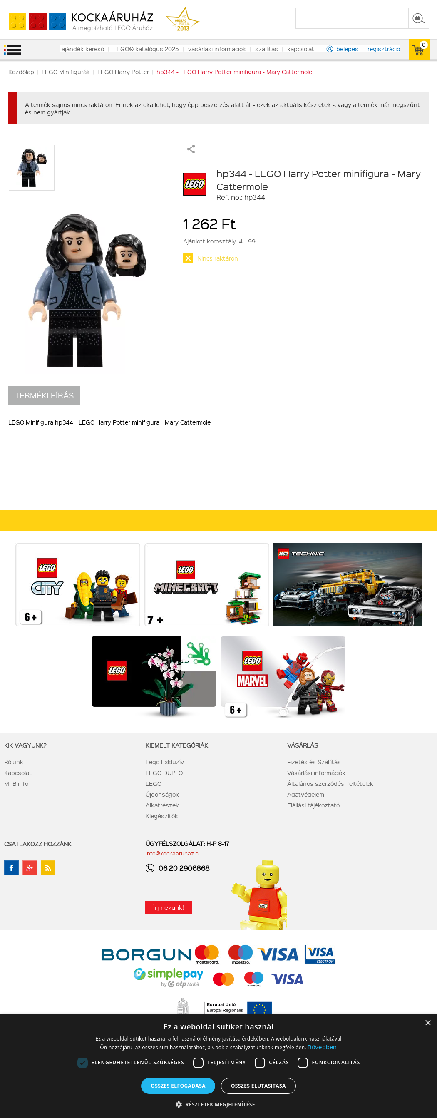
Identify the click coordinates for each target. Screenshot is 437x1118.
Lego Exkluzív (165, 761)
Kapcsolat (18, 772)
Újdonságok (162, 794)
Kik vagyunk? (25, 745)
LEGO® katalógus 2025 (146, 48)
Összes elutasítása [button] (258, 1085)
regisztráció (383, 48)
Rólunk (13, 761)
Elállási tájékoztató (313, 804)
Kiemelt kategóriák (177, 745)
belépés (347, 48)
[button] (218, 1104)
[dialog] (218, 1066)
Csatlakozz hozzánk (38, 843)
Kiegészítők (162, 815)
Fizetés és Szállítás (314, 761)
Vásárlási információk (316, 772)
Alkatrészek (162, 804)
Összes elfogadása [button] (178, 1085)
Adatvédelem (305, 794)
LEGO (153, 783)
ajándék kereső (83, 48)
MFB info (16, 783)
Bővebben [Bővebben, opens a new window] (322, 1047)
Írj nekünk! (168, 907)
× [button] (428, 1023)
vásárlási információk (217, 48)
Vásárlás (302, 745)
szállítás (266, 48)
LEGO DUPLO (164, 772)
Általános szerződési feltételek (330, 783)
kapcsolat (300, 48)
